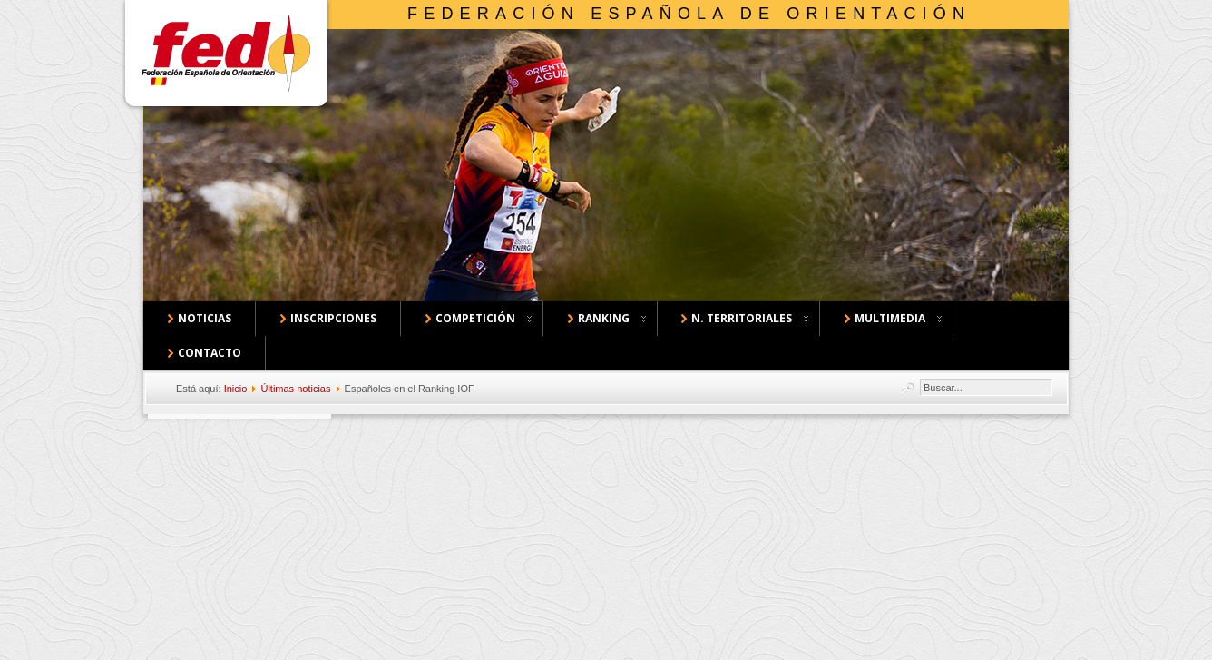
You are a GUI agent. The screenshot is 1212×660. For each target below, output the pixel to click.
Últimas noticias (295, 388)
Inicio (236, 388)
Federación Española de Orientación (689, 14)
